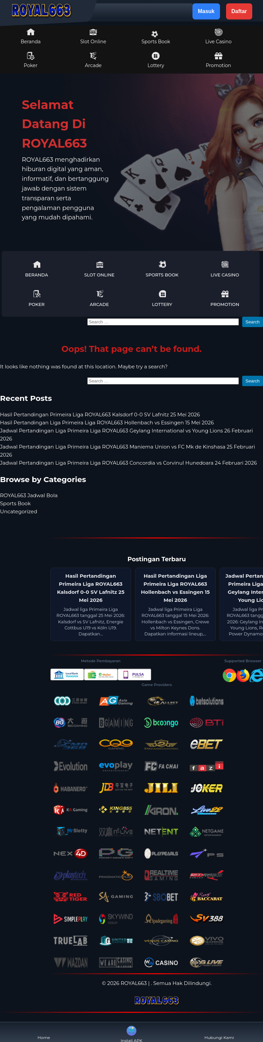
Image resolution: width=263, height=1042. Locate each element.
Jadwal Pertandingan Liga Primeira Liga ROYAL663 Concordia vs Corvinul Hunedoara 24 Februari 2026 (128, 463)
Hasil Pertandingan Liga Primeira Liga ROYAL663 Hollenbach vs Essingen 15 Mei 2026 (107, 422)
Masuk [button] (206, 11)
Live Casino (218, 36)
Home (44, 1032)
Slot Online (93, 36)
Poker (31, 60)
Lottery (155, 60)
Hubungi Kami (219, 1032)
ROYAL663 (134, 983)
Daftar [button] (239, 11)
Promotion (218, 60)
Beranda (30, 36)
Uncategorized (18, 511)
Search (253, 321)
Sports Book (155, 38)
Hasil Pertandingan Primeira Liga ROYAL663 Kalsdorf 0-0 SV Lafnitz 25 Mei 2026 (100, 414)
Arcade (93, 60)
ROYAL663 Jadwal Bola (29, 495)
